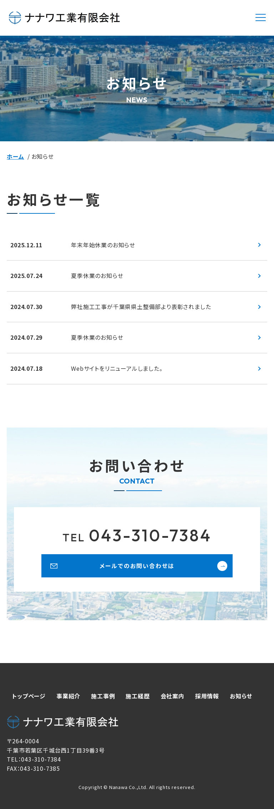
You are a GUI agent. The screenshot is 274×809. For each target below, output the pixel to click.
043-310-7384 (137, 535)
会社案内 (172, 696)
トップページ (29, 696)
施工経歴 (137, 696)
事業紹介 (68, 696)
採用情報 (207, 696)
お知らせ (241, 696)
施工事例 (103, 696)
